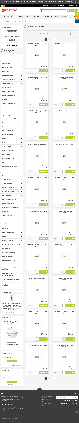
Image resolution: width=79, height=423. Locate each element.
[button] (12, 357)
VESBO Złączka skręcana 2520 (64, 245)
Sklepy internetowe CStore (7, 418)
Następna (56, 39)
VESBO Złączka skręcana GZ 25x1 (64, 44)
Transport (48, 16)
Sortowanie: (28, 33)
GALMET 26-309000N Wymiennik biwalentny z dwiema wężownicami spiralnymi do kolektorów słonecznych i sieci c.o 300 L (12, 306)
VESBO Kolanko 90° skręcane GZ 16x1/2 (37, 312)
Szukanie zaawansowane (12, 384)
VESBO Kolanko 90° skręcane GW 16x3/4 (64, 212)
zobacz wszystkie (16, 347)
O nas (56, 16)
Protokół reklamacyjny (46, 403)
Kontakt (64, 16)
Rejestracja (54, 5)
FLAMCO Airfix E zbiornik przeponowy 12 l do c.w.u (12, 322)
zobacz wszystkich (16, 365)
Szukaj (6, 371)
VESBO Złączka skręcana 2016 (37, 144)
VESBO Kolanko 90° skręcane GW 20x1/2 (37, 78)
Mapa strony (43, 405)
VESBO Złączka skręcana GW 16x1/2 (37, 111)
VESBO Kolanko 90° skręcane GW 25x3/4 (37, 245)
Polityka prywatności (45, 399)
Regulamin (73, 16)
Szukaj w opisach (7, 377)
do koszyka (43, 71)
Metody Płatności (24, 16)
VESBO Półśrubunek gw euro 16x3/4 (64, 78)
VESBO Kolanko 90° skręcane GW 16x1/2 (37, 44)
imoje (42, 401)
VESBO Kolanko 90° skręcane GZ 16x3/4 (64, 178)
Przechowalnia (63, 5)
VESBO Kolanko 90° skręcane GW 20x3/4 (64, 279)
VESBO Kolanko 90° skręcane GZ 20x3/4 (64, 312)
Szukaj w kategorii (7, 379)
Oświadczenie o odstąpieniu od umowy (47, 397)
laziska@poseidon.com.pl (11, 45)
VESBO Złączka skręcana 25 (64, 111)
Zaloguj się (45, 5)
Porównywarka (74, 5)
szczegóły (29, 70)
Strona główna (8, 16)
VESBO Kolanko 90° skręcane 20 (37, 178)
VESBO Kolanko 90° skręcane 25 (37, 345)
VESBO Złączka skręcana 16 (37, 278)
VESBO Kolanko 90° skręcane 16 (37, 211)
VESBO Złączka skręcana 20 (64, 144)
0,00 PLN (72, 11)
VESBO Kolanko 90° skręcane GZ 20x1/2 (64, 346)
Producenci (37, 16)
